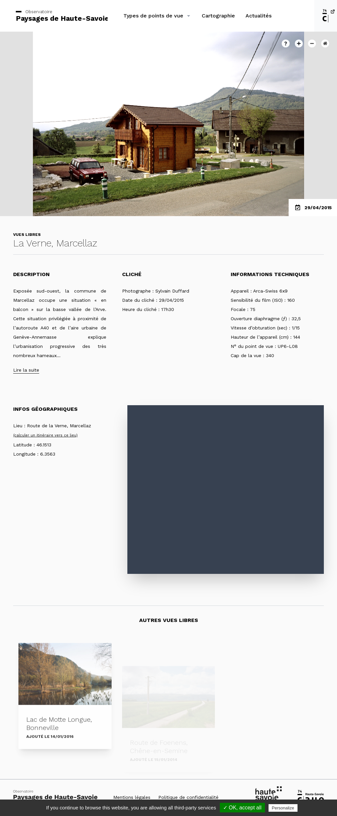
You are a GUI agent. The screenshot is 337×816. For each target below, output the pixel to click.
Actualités (259, 16)
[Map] (225, 489)
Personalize (283, 807)
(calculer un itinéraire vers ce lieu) (45, 435)
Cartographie (218, 16)
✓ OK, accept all (242, 807)
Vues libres (27, 234)
